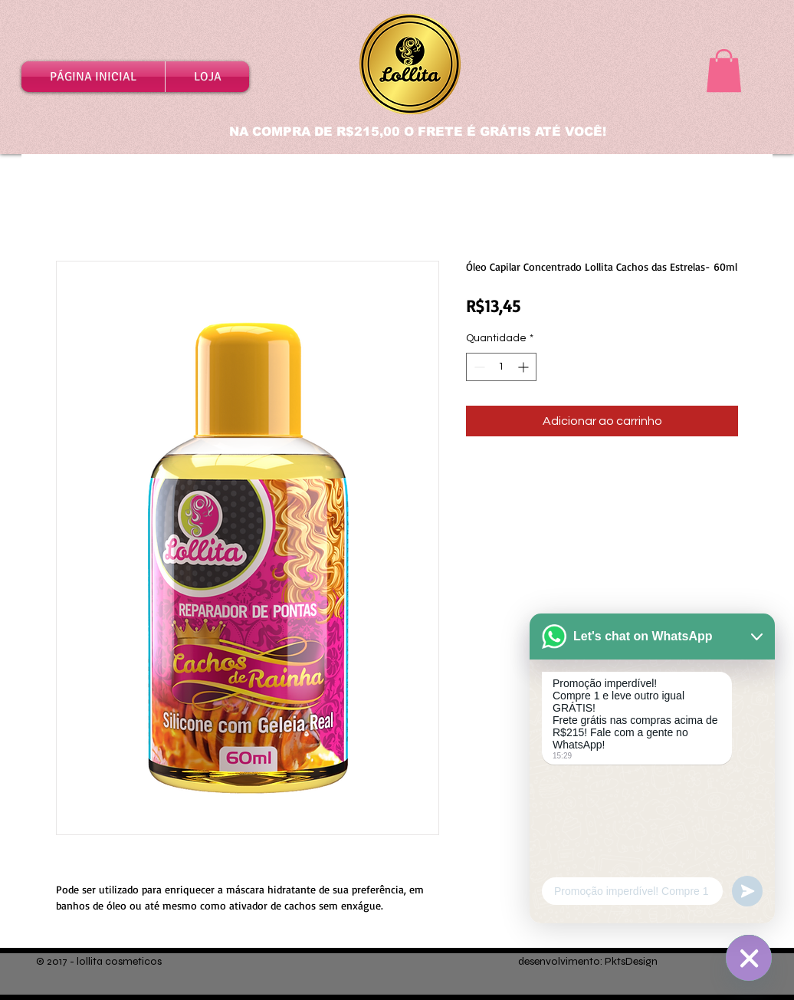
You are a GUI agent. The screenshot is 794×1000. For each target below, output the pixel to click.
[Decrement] (477, 367)
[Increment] (524, 367)
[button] (724, 70)
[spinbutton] (501, 367)
